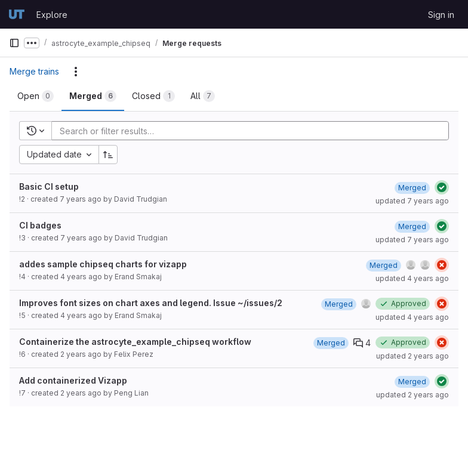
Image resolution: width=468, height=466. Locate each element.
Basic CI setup (49, 186)
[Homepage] (17, 14)
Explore (51, 15)
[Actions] (75, 71)
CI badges (40, 225)
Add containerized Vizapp (73, 380)
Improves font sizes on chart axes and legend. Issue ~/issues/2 (150, 303)
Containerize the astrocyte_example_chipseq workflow (135, 342)
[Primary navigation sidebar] (14, 43)
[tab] (35, 96)
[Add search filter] (253, 131)
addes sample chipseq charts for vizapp (103, 264)
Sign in (441, 15)
